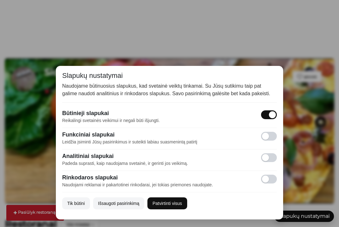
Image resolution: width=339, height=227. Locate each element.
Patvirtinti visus (167, 203)
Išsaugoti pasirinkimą (119, 203)
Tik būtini (76, 203)
